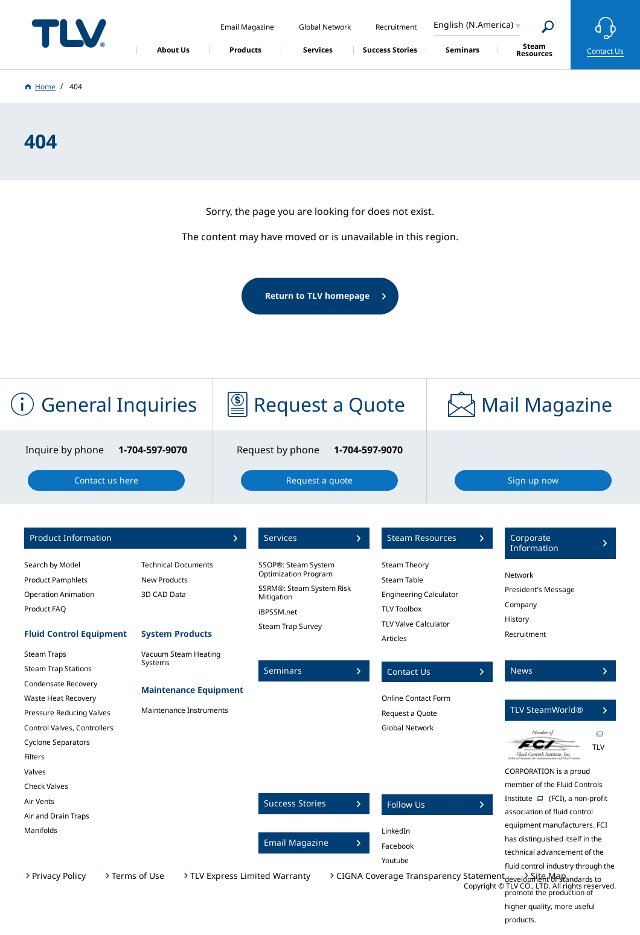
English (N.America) (473, 24)
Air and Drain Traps (56, 816)
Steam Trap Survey (290, 626)
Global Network (408, 728)
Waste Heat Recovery (60, 698)
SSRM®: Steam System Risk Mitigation (304, 592)
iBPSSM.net (277, 612)
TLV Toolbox (401, 609)
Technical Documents (177, 565)
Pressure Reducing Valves (67, 712)
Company (521, 604)
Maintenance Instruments (184, 710)
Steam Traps (45, 654)
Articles (394, 638)
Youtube (395, 860)
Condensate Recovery (60, 683)
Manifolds (40, 830)
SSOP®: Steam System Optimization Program (296, 569)
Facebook (398, 846)
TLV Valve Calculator (416, 624)
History (517, 619)
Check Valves (46, 786)
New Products (164, 580)
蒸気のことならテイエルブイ (68, 33)
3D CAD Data (163, 594)
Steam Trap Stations (58, 668)
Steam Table (402, 580)
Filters (34, 757)
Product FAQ (45, 609)
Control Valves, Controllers (69, 728)
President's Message (540, 589)
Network (519, 575)
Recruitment (525, 634)
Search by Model (52, 565)
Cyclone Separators (57, 742)
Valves (35, 772)
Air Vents (39, 801)
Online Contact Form (416, 698)
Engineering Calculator (420, 594)
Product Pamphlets (56, 580)
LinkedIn (396, 831)
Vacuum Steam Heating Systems (180, 658)
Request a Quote (409, 713)
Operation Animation (59, 594)
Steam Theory (405, 565)
